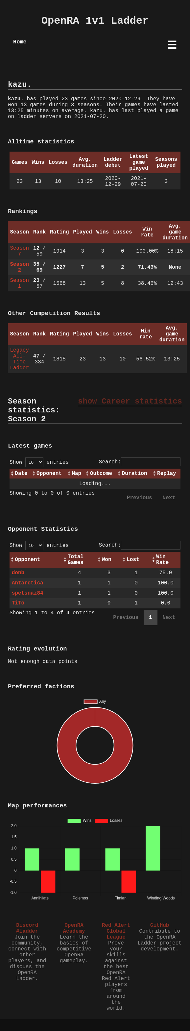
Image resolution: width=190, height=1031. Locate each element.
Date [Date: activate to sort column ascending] (21, 474)
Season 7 (19, 251)
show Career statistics (130, 401)
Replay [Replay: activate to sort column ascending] (166, 474)
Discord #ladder (27, 928)
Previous (139, 498)
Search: (139, 462)
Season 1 (19, 283)
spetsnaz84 (27, 593)
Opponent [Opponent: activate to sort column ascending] (49, 474)
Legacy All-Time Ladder (19, 359)
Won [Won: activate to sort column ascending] (106, 560)
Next (169, 498)
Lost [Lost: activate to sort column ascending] (133, 560)
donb (18, 573)
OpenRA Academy (74, 928)
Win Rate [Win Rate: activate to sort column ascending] (162, 560)
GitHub (159, 925)
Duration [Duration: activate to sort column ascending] (134, 474)
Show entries (39, 462)
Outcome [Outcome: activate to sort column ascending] (101, 474)
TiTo (18, 603)
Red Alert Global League (116, 931)
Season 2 (19, 267)
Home (20, 42)
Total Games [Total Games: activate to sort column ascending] (75, 560)
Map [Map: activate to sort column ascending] (76, 474)
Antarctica (27, 583)
